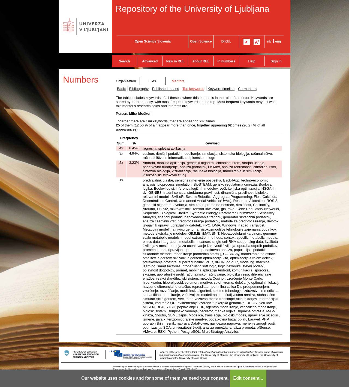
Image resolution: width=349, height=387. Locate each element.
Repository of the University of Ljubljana (192, 9)
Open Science (201, 41)
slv (269, 41)
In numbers (226, 61)
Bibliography (139, 89)
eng (278, 41)
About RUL (200, 61)
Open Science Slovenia (153, 41)
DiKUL (226, 41)
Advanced (150, 61)
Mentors (178, 81)
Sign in (276, 61)
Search (124, 61)
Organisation (126, 81)
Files (152, 81)
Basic (121, 89)
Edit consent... (248, 378)
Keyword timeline (220, 89)
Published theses (165, 89)
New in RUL (175, 61)
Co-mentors (247, 89)
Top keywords (193, 89)
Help (251, 61)
